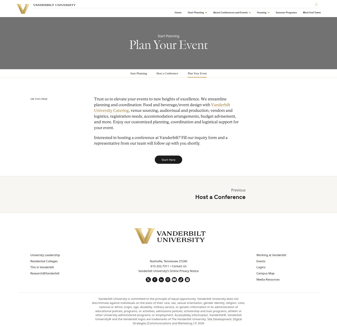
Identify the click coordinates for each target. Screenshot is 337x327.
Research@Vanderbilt (44, 273)
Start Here (168, 160)
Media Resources (268, 279)
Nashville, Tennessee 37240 (168, 261)
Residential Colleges (44, 261)
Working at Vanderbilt (271, 255)
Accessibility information (191, 315)
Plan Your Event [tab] (197, 73)
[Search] (320, 4)
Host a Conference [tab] (167, 73)
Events (261, 261)
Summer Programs (289, 12)
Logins (261, 267)
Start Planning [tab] (138, 73)
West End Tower (315, 12)
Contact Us (179, 266)
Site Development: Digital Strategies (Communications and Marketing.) (187, 321)
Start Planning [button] (199, 12)
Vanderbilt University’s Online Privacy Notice (168, 271)
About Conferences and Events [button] (234, 12)
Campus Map (265, 273)
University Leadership (45, 255)
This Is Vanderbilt (42, 267)
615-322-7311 (160, 266)
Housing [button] (265, 12)
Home (181, 12)
